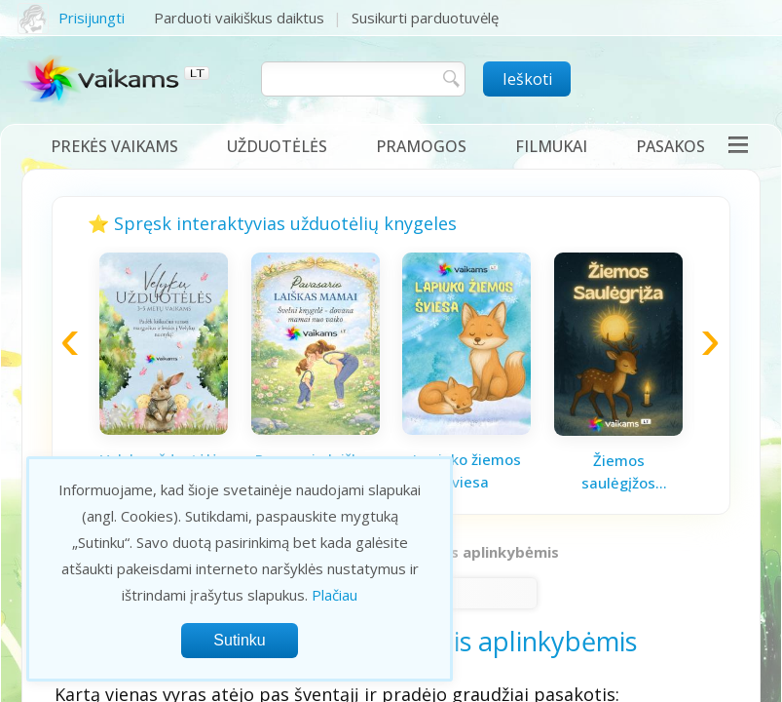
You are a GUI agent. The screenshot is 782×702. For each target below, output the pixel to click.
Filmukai (551, 146)
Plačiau (334, 594)
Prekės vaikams (114, 146)
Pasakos (670, 146)
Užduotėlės (277, 146)
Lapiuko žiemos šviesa (467, 470)
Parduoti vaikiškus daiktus (239, 17)
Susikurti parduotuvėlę (425, 17)
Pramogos (421, 146)
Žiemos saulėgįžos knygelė (618, 471)
